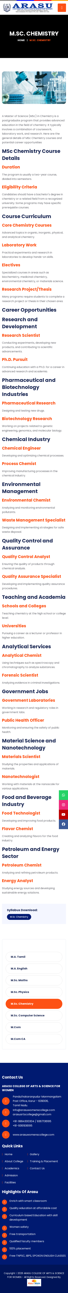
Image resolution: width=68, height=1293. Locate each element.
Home (21, 40)
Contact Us (37, 1168)
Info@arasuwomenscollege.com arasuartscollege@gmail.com (34, 1112)
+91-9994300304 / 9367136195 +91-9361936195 (32, 1123)
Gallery (34, 1154)
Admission (11, 1175)
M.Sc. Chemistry (22, 1004)
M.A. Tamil (18, 957)
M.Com (16, 1027)
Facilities (10, 1182)
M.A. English (19, 968)
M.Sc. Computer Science (27, 1015)
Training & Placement (44, 1161)
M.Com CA (18, 1039)
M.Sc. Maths (19, 980)
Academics (12, 1168)
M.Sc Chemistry (19, 916)
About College (14, 1161)
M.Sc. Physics (20, 992)
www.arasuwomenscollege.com (33, 1135)
